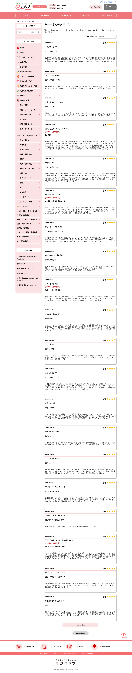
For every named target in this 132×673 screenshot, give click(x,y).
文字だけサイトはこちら (108, 2)
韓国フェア (21, 264)
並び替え (105, 36)
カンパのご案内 (22, 241)
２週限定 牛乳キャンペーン (26, 285)
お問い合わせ (56, 653)
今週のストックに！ (24, 273)
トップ (17, 21)
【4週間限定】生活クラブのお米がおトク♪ (27, 258)
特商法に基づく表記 (70, 653)
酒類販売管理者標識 (87, 653)
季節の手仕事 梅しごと (25, 268)
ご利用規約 (44, 653)
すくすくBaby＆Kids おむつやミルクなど (27, 279)
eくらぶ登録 (95, 7)
